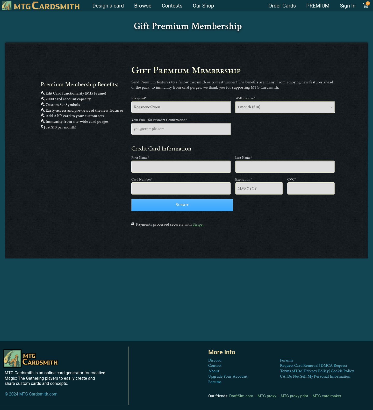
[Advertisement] (186, 305)
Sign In (347, 6)
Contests (172, 6)
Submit (182, 204)
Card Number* (142, 179)
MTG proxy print (294, 396)
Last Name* (243, 157)
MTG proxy (266, 396)
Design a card (108, 6)
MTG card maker (327, 396)
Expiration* (243, 179)
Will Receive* (245, 98)
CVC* (291, 179)
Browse (142, 6)
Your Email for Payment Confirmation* (159, 120)
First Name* (140, 157)
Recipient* (139, 98)
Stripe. (198, 224)
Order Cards (282, 6)
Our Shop (203, 6)
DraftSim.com (241, 396)
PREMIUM (317, 6)
